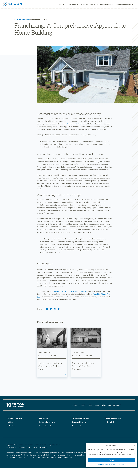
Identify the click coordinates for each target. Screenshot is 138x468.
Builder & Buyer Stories (47, 422)
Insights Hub (109, 422)
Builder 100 (58, 291)
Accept (111, 460)
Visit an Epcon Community (48, 426)
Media (29, 447)
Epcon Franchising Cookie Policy (107, 464)
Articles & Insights (22, 20)
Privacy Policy (120, 464)
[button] (134, 445)
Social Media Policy (40, 447)
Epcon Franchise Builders (72, 124)
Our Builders (10, 426)
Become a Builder (78, 426)
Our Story (9, 422)
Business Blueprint (79, 422)
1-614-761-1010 (78, 405)
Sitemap (22, 447)
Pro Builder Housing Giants (74, 291)
